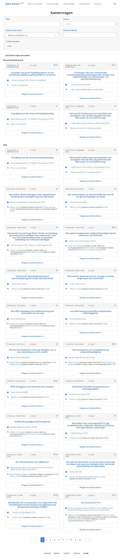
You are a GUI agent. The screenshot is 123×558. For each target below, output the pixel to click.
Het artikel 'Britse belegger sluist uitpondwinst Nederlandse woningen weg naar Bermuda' (32, 195)
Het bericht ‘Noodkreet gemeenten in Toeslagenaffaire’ (90, 388)
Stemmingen (69, 4)
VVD (26, 80)
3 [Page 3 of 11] (50, 539)
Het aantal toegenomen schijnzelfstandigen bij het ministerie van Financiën (90, 234)
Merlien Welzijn (16, 202)
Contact (76, 553)
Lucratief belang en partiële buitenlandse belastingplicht (90, 312)
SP (89, 85)
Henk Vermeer (76, 202)
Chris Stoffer (17, 284)
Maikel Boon (26, 469)
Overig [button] (98, 4)
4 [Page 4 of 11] (54, 539)
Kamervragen (53, 4)
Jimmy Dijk (73, 472)
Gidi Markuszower (35, 468)
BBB (84, 202)
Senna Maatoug (16, 119)
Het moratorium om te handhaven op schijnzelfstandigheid (90, 351)
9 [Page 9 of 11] (75, 539)
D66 (84, 90)
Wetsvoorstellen (35, 4)
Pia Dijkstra (91, 128)
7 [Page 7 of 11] (67, 539)
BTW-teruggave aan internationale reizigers (32, 387)
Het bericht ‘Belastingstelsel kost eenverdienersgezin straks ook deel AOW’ (32, 277)
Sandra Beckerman (79, 85)
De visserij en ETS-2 (90, 503)
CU (83, 284)
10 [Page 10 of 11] (80, 539)
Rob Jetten (111, 515)
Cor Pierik (98, 508)
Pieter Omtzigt (35, 80)
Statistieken (84, 4)
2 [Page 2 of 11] (46, 539)
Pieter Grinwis (75, 284)
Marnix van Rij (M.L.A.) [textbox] (32, 35)
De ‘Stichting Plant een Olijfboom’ (32, 462)
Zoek (9, 46)
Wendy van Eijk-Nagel (96, 123)
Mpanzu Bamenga (17, 357)
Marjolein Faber (16, 468)
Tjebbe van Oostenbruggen (79, 241)
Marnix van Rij (17, 85)
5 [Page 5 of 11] (58, 539)
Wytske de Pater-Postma (78, 508)
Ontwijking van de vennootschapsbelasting (32, 113)
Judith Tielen (76, 123)
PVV (25, 468)
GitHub (57, 553)
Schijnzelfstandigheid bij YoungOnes (32, 422)
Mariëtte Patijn (73, 357)
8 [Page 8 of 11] (71, 539)
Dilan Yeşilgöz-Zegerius (19, 474)
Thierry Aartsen (16, 245)
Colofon (47, 553)
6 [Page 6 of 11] (63, 539)
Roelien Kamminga (77, 394)
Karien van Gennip (17, 250)
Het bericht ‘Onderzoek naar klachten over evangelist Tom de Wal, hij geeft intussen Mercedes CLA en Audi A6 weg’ (91, 115)
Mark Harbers (15, 362)
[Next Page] (85, 539)
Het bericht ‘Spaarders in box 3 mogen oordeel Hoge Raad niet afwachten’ (90, 277)
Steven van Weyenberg (91, 250)
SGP (24, 284)
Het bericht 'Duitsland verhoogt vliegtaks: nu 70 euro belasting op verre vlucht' (32, 351)
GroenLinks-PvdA (46, 119)
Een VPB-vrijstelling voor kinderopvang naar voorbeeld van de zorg (32, 312)
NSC (44, 80)
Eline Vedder (99, 510)
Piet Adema (78, 519)
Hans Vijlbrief (76, 90)
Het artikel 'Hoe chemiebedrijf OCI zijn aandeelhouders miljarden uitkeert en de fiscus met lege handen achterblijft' (90, 425)
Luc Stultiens (32, 119)
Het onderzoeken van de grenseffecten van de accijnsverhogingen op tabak (91, 195)
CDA (25, 85)
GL (25, 119)
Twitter (66, 553)
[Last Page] (89, 539)
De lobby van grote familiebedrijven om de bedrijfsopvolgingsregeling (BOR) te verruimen (32, 74)
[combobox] (33, 35)
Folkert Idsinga (18, 80)
